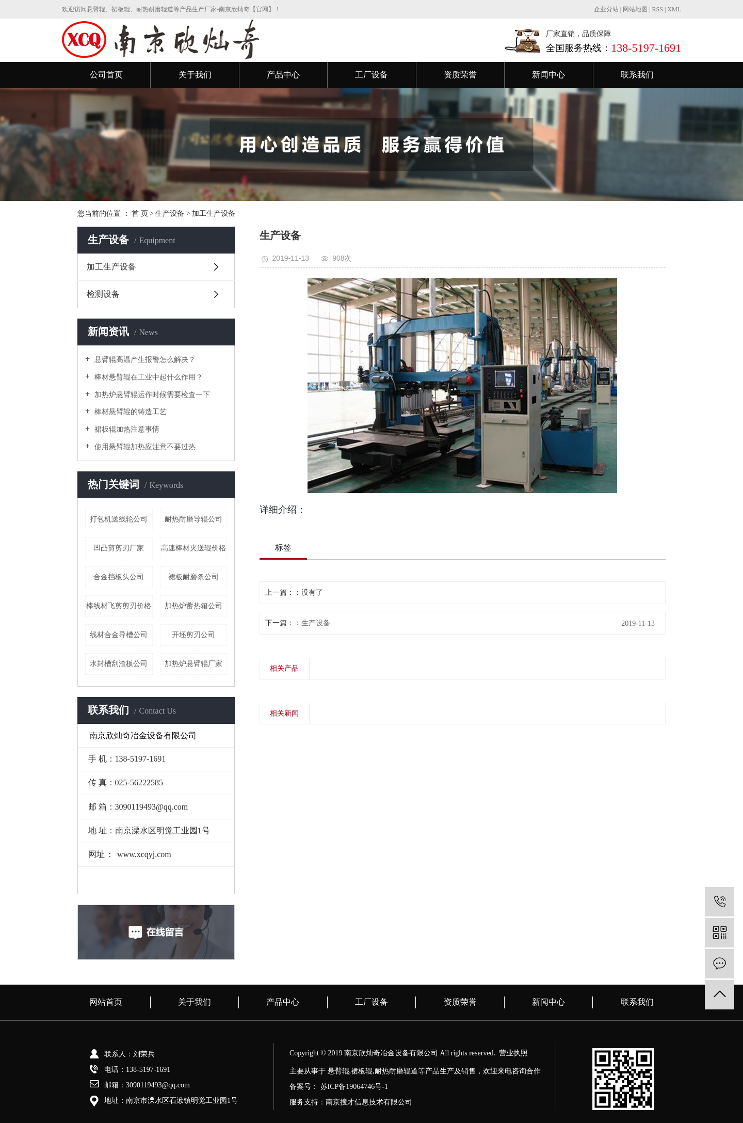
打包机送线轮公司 (119, 519)
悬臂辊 (338, 1071)
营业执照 (513, 1053)
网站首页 (105, 1002)
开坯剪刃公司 (193, 635)
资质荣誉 (460, 74)
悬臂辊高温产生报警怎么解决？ (144, 359)
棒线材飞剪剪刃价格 (118, 606)
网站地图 (636, 9)
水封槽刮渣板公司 (119, 664)
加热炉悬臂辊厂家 (193, 664)
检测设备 (103, 294)
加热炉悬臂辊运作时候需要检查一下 (151, 395)
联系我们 (637, 74)
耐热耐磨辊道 (396, 1071)
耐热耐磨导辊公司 (193, 519)
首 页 (140, 213)
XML (674, 9)
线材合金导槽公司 (119, 635)
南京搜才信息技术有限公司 (369, 1102)
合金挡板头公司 (118, 577)
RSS (657, 9)
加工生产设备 (213, 213)
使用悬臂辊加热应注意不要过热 (144, 447)
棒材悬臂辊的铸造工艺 (129, 412)
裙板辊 (362, 1071)
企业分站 (606, 9)
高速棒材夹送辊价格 (193, 548)
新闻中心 (548, 74)
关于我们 (195, 74)
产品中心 (283, 74)
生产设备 (169, 213)
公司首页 (106, 74)
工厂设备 (371, 74)
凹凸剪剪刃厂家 (118, 548)
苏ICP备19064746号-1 (354, 1086)
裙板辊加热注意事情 (125, 429)
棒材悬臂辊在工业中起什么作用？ (147, 377)
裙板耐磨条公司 (193, 577)
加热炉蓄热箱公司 (193, 606)
